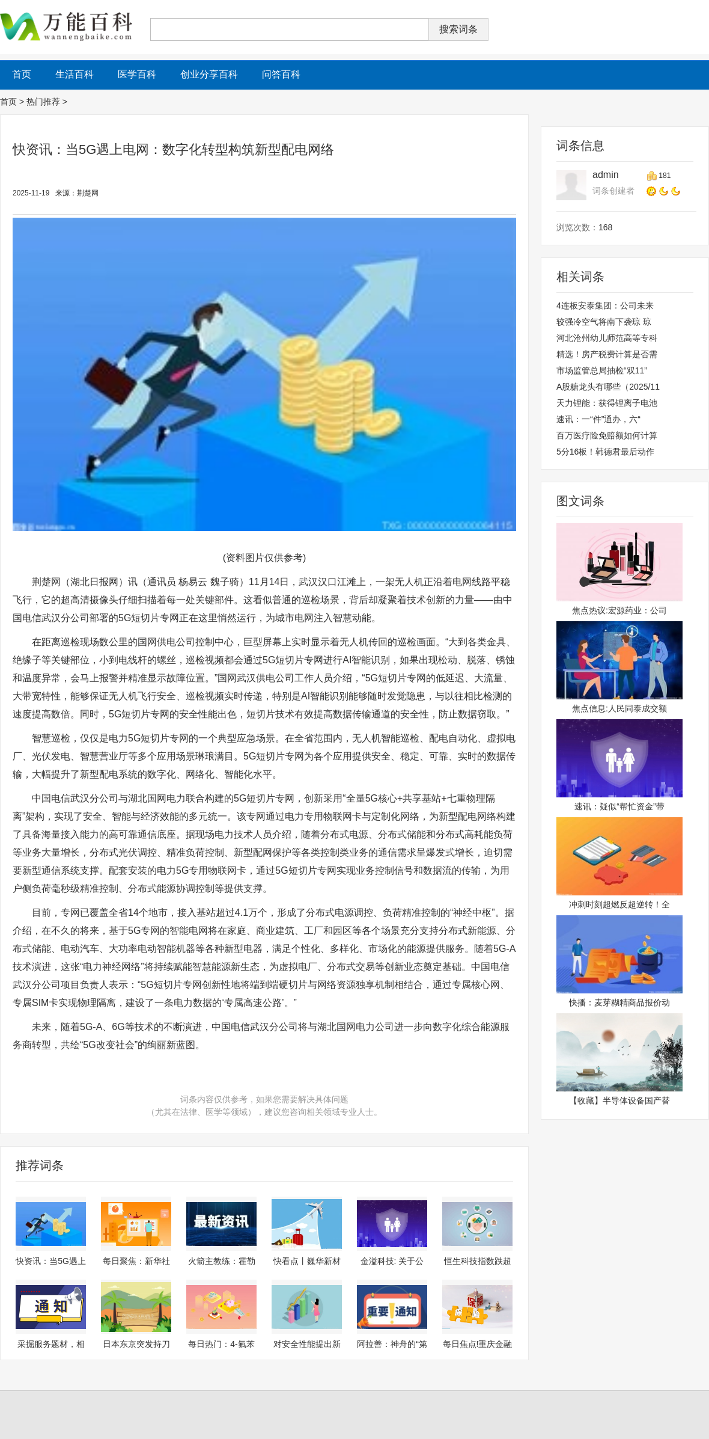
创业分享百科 (209, 74)
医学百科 (137, 74)
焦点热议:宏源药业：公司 (619, 610)
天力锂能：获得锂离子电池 (606, 403)
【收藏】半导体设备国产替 (619, 1100)
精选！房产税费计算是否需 (606, 354)
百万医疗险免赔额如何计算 (606, 435)
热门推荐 (43, 101)
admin (605, 175)
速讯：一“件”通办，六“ (598, 419)
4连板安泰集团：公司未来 (605, 305)
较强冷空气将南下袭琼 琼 (603, 322)
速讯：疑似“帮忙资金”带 (619, 806)
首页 (8, 101)
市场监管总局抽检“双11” (601, 370)
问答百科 (281, 74)
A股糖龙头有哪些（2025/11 (608, 386)
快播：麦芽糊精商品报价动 (619, 1002)
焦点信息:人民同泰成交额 (619, 708)
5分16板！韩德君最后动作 (605, 451)
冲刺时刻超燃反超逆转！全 (619, 904)
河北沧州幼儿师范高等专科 (606, 338)
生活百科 (74, 74)
